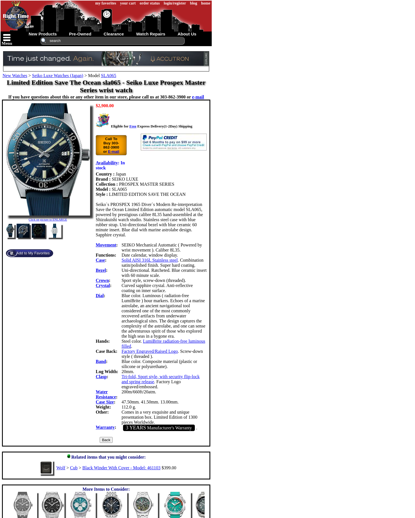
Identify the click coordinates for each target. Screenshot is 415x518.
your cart (128, 3)
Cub (74, 467)
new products (43, 34)
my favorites (105, 3)
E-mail (113, 151)
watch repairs (150, 34)
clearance (114, 34)
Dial (100, 295)
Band (101, 361)
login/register (175, 3)
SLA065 (108, 75)
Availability (107, 162)
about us (187, 34)
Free (132, 126)
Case (100, 260)
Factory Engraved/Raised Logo (150, 351)
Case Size (105, 402)
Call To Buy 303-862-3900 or (111, 145)
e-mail (198, 97)
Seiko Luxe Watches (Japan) (57, 75)
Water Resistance (106, 394)
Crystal (103, 285)
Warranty (105, 427)
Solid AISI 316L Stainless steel (150, 260)
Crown (102, 280)
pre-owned (80, 34)
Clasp (101, 376)
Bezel (101, 270)
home (205, 3)
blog (193, 3)
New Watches (15, 75)
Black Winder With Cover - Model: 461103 (121, 467)
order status (150, 3)
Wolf (60, 467)
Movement (106, 245)
